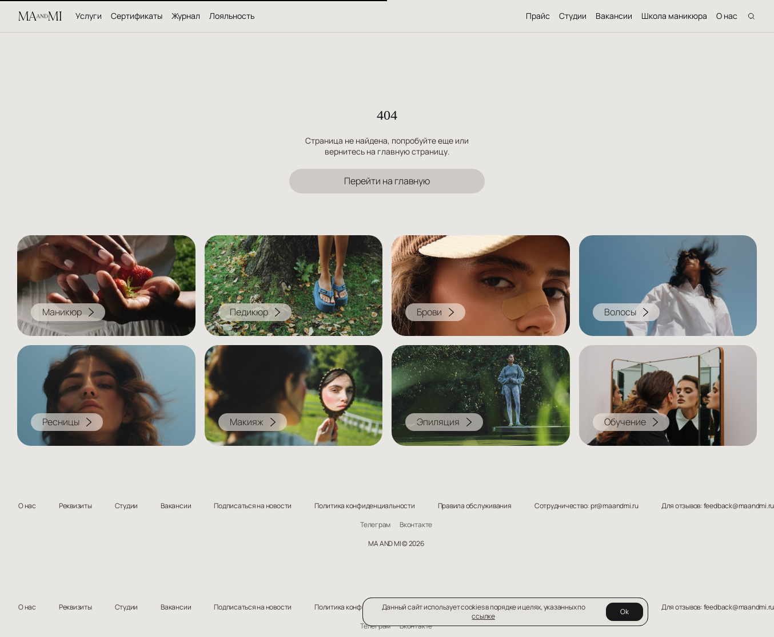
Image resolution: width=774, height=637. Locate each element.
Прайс (538, 16)
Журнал (185, 16)
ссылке (483, 616)
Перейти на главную (387, 181)
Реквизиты (75, 506)
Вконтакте (416, 524)
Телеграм (375, 524)
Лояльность (231, 16)
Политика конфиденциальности (364, 506)
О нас (726, 16)
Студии (573, 16)
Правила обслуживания (475, 506)
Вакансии (614, 16)
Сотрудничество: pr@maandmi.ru (586, 506)
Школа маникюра (674, 16)
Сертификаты (136, 16)
